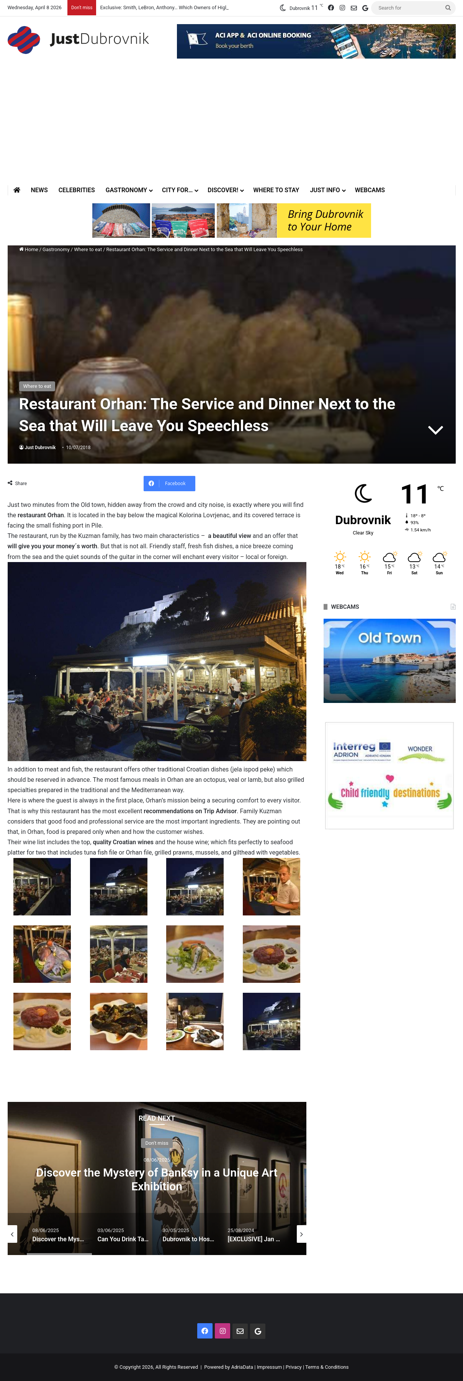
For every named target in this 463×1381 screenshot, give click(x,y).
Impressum (269, 1367)
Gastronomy (126, 190)
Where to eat (88, 249)
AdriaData (242, 1367)
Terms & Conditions (326, 1367)
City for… (177, 190)
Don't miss (156, 1143)
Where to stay (276, 190)
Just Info (325, 190)
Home (28, 249)
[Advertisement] (232, 127)
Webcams (370, 190)
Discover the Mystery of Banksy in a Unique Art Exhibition (156, 1179)
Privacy (294, 1367)
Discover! (223, 190)
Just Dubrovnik (40, 447)
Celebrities (77, 190)
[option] (157, 1178)
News (39, 190)
